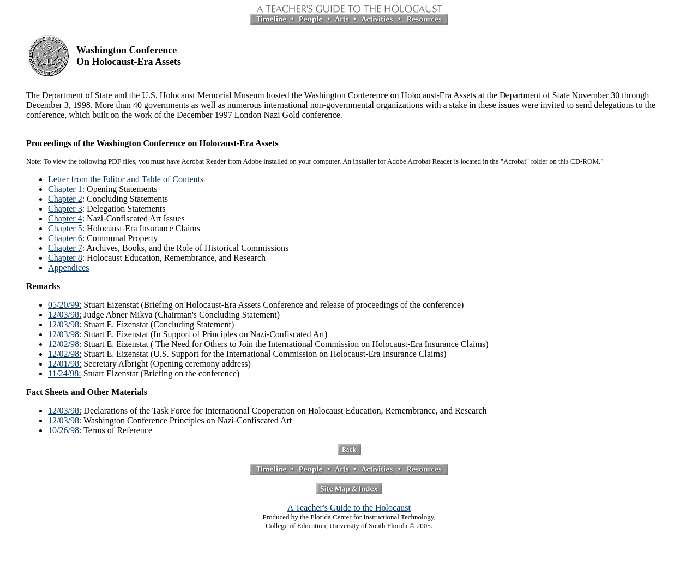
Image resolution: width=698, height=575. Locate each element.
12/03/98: (64, 314)
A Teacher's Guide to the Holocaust (349, 507)
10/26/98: (64, 430)
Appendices (68, 267)
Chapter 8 (65, 257)
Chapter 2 (65, 198)
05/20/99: (64, 304)
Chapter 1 (65, 189)
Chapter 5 (65, 228)
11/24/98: (64, 373)
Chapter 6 (65, 238)
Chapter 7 (65, 248)
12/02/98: (64, 344)
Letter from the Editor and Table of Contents (125, 179)
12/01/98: (64, 363)
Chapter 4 (65, 218)
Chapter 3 (65, 208)
